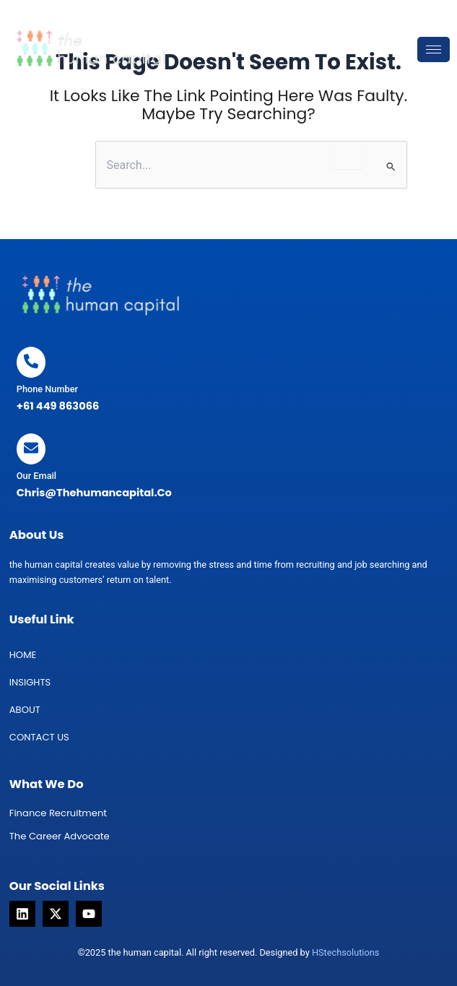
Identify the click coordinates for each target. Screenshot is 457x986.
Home (22, 655)
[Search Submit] (391, 168)
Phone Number (47, 389)
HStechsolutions (345, 952)
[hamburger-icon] (433, 49)
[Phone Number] (31, 362)
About (24, 710)
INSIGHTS (30, 682)
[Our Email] (31, 448)
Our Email (36, 475)
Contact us (39, 737)
